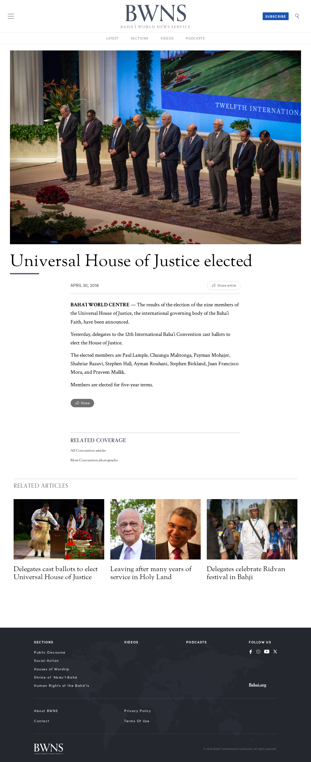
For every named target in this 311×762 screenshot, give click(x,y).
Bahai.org (257, 684)
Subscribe (275, 16)
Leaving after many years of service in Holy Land (150, 573)
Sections (139, 38)
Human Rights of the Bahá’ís (61, 685)
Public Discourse (50, 652)
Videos (167, 38)
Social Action (46, 660)
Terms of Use (136, 721)
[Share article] (224, 285)
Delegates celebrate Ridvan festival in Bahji (246, 573)
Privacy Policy (137, 710)
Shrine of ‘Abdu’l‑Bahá (56, 677)
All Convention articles (88, 450)
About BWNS (46, 710)
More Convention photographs (94, 460)
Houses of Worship (51, 669)
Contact (41, 721)
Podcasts (195, 38)
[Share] (82, 403)
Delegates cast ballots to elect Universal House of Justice (56, 573)
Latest (112, 38)
